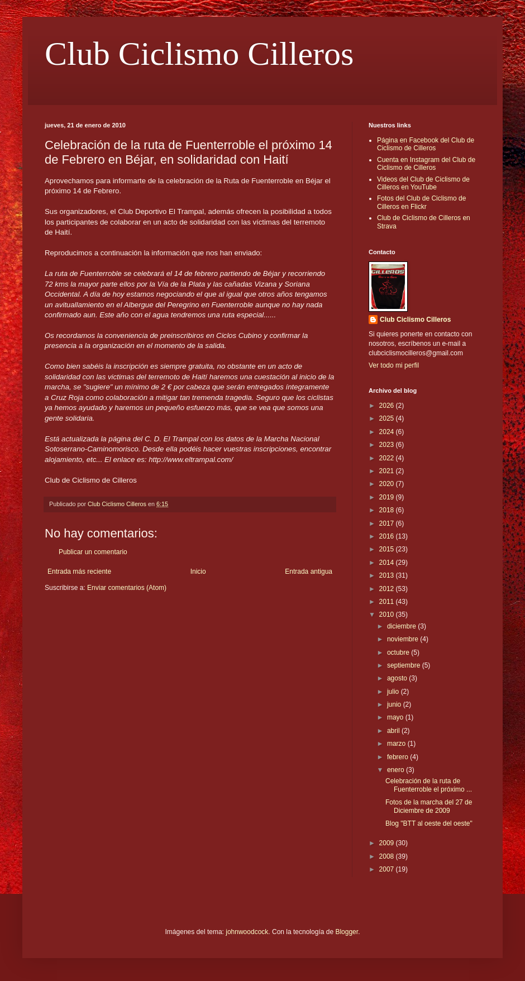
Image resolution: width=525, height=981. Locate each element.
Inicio (198, 571)
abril (394, 731)
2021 (387, 471)
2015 (387, 549)
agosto (398, 678)
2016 (387, 536)
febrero (398, 757)
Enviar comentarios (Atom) (126, 588)
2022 (387, 458)
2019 (387, 497)
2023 (387, 445)
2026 (387, 405)
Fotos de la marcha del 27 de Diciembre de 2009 (428, 806)
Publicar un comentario (93, 552)
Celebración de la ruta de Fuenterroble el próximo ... (428, 785)
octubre (399, 652)
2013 (387, 575)
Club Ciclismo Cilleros (199, 53)
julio (394, 692)
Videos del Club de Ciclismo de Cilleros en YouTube (423, 183)
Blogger (346, 932)
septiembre (404, 665)
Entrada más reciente (79, 571)
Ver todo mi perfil (394, 365)
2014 (387, 562)
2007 (387, 869)
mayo (396, 717)
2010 (387, 614)
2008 (387, 856)
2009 (387, 843)
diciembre (402, 626)
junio (395, 704)
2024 (387, 432)
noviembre (403, 639)
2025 (387, 418)
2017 (387, 523)
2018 (387, 510)
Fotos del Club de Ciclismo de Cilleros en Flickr (421, 202)
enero (396, 770)
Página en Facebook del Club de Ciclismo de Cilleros (425, 144)
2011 (387, 602)
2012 (387, 589)
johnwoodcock (247, 932)
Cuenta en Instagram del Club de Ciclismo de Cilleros (426, 164)
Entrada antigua (308, 571)
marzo (397, 743)
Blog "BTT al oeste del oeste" (428, 823)
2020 (387, 484)
